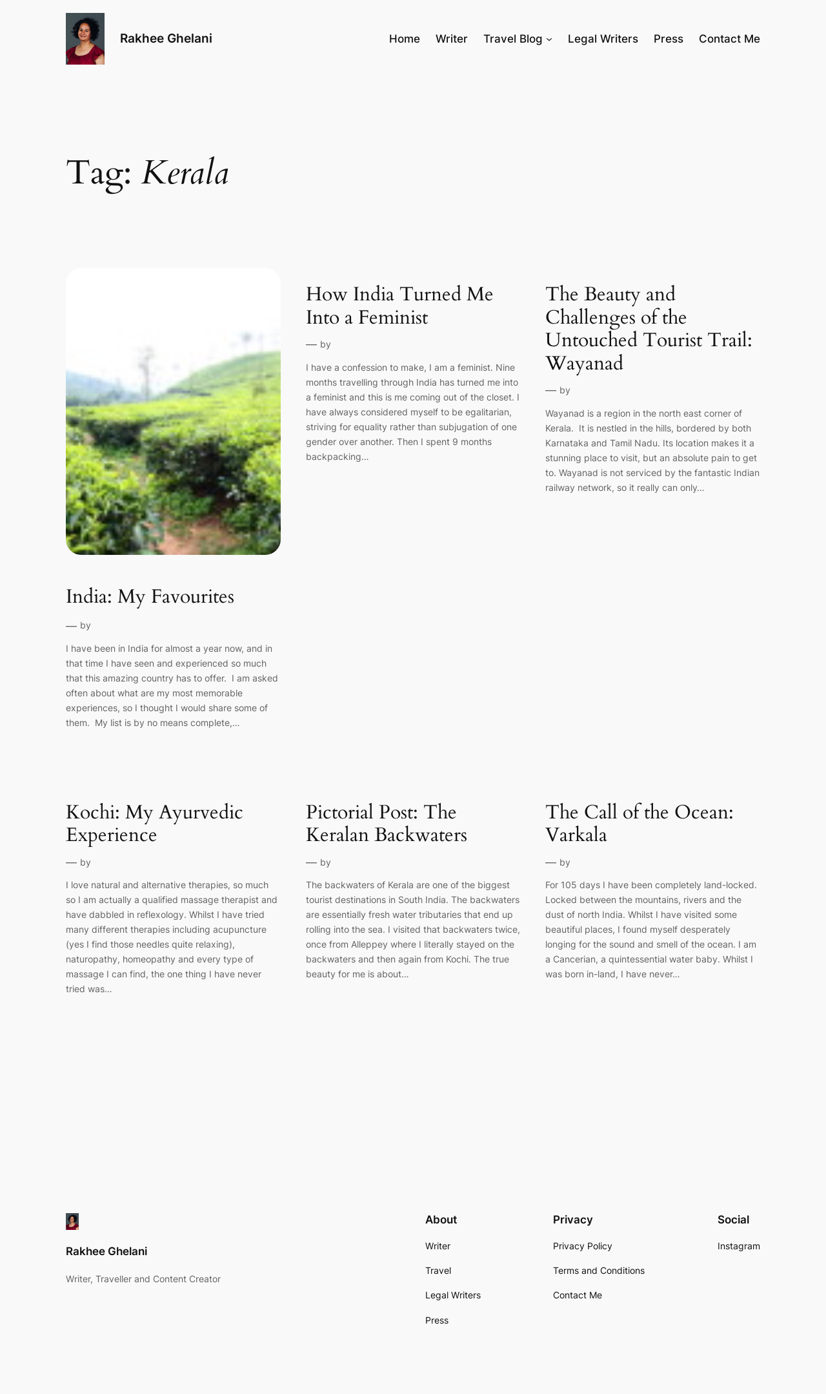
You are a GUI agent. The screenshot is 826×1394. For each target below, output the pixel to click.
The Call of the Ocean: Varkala (639, 825)
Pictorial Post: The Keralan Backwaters (386, 825)
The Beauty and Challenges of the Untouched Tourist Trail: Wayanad (648, 329)
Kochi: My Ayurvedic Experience (154, 825)
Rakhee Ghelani (166, 38)
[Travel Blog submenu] (549, 39)
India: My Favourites (150, 597)
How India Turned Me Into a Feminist (400, 306)
